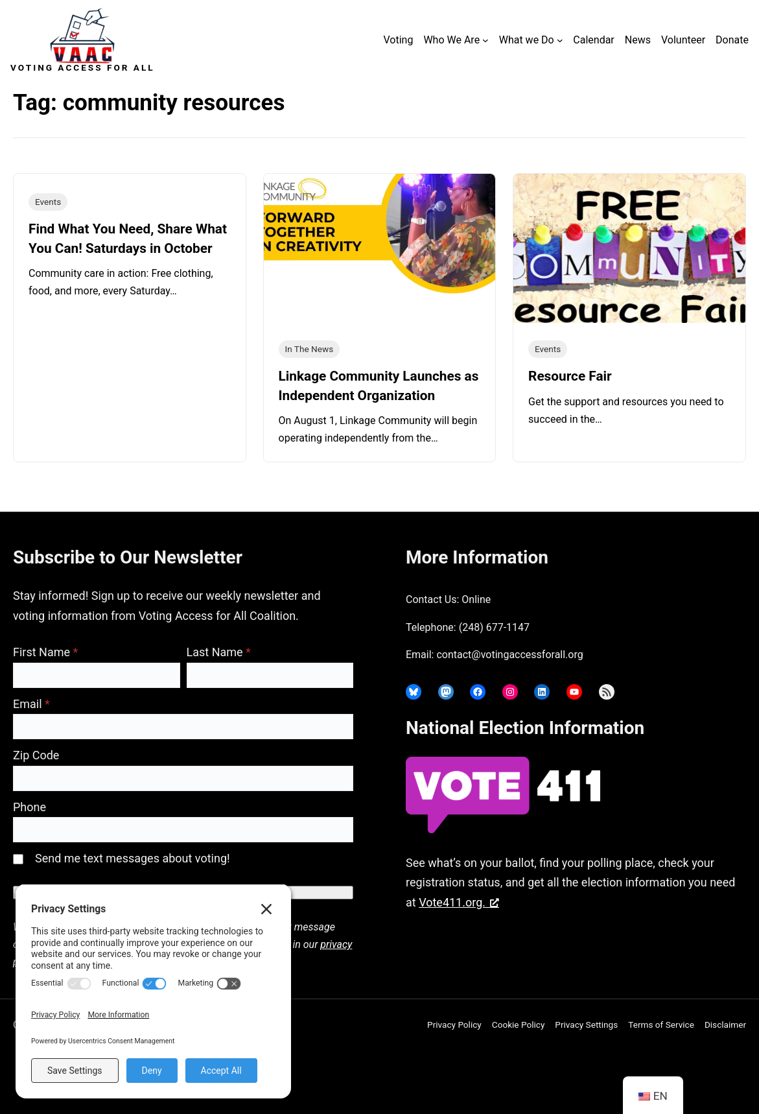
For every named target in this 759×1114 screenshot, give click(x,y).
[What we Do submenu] (560, 40)
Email (31, 704)
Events (48, 201)
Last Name (219, 652)
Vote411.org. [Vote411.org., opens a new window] (459, 902)
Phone (29, 807)
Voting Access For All (82, 67)
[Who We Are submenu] (485, 40)
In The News (309, 349)
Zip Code (36, 755)
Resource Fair (570, 376)
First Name (45, 652)
